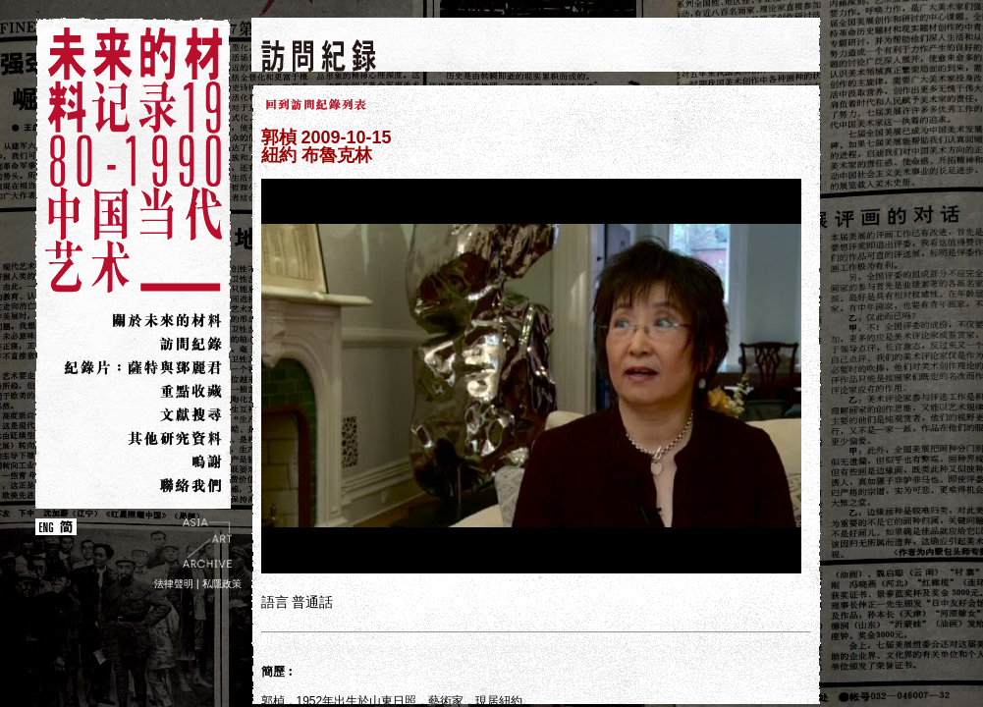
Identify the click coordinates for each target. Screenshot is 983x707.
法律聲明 (173, 583)
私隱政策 (222, 583)
